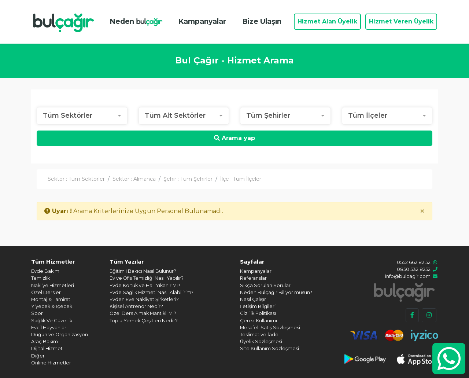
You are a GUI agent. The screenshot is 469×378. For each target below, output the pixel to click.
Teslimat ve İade (259, 334)
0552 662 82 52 (414, 262)
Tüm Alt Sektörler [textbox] (175, 115)
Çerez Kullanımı (258, 320)
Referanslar (253, 278)
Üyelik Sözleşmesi (261, 341)
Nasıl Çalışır (253, 299)
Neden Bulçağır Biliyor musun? (276, 292)
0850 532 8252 (414, 269)
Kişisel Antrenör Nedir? (136, 306)
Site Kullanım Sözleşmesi (269, 348)
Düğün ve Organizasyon (59, 334)
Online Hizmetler (51, 363)
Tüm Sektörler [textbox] (67, 115)
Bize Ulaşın (261, 21)
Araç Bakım (44, 341)
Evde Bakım (45, 271)
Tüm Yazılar (127, 261)
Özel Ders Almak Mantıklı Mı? (143, 313)
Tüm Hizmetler (53, 261)
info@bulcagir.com (408, 276)
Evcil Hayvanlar (48, 327)
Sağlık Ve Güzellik (51, 320)
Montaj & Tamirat (50, 299)
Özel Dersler (46, 292)
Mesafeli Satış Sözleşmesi (270, 327)
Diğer (38, 356)
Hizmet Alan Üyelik (327, 21)
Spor (37, 313)
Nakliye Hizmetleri (52, 285)
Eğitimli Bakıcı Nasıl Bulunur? (143, 271)
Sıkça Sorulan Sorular (265, 285)
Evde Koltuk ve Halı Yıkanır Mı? (145, 285)
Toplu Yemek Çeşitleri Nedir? (144, 320)
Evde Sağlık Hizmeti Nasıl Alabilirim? (151, 292)
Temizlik (40, 278)
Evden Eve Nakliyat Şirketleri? (144, 299)
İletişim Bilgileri (258, 306)
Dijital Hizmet (47, 348)
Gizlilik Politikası (258, 313)
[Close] (422, 211)
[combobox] (82, 116)
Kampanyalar (202, 21)
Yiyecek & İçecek (51, 306)
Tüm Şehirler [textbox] (268, 115)
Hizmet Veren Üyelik (401, 21)
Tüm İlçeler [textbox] (367, 115)
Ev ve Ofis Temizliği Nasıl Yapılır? (147, 278)
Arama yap (234, 138)
